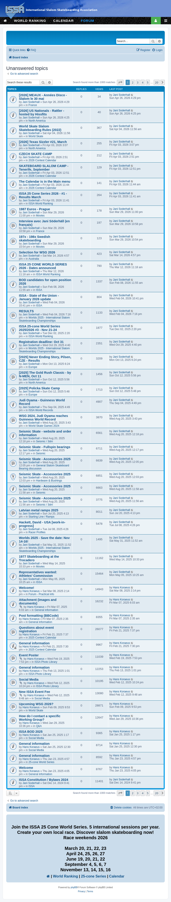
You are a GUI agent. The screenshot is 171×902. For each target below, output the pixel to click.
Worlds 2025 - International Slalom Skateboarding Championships (44, 319)
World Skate (35, 136)
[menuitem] (31, 50)
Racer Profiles (36, 532)
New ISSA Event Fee (34, 692)
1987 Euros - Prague (34, 209)
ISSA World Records (40, 410)
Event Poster (29, 655)
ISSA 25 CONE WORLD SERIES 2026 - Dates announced (43, 266)
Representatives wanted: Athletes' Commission (38, 574)
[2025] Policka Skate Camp (39, 388)
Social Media (29, 679)
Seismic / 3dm (44, 441)
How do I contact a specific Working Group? (39, 717)
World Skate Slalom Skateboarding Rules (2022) (40, 128)
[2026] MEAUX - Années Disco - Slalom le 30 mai (43, 96)
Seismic (40, 453)
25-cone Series (93, 876)
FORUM (87, 20)
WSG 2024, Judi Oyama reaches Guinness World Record (43, 417)
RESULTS (26, 311)
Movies (40, 215)
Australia (33, 258)
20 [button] (156, 82)
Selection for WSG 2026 (37, 252)
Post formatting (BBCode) (39, 615)
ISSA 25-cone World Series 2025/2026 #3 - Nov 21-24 (39, 328)
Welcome (26, 767)
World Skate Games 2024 (43, 425)
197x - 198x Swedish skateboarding (34, 238)
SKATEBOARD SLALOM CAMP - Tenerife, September (43, 167)
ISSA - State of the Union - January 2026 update (39, 297)
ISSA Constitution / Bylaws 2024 (43, 780)
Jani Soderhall (31, 102)
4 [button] (142, 82)
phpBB (74, 887)
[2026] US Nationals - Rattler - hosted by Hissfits (41, 112)
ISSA (39, 290)
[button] (120, 82)
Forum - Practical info (41, 594)
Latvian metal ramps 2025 (38, 510)
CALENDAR (63, 20)
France (32, 105)
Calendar (116, 876)
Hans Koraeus (31, 591)
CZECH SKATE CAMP (35, 154)
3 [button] (137, 82)
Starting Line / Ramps (41, 516)
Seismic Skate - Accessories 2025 (45, 459)
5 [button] (148, 82)
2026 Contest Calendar (42, 160)
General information (46, 610)
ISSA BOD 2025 (31, 731)
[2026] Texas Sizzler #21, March (43, 142)
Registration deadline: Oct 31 (41, 342)
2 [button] (132, 82)
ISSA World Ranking (40, 203)
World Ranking (65, 876)
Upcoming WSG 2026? (36, 704)
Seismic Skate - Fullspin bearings (44, 447)
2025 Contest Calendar (42, 637)
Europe (32, 367)
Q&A (39, 726)
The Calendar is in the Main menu (44, 181)
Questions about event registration (36, 629)
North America (37, 120)
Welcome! (26, 588)
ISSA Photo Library (46, 661)
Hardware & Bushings (49, 480)
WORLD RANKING (30, 20)
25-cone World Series (41, 762)
